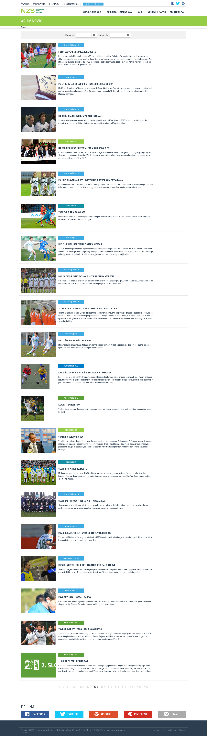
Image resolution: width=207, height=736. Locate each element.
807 (89, 686)
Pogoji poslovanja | (113, 730)
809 (103, 686)
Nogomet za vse (156, 11)
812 (124, 686)
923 (146, 686)
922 (139, 686)
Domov (23, 27)
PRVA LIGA (25, 4)
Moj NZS (175, 11)
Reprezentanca (92, 11)
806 (82, 686)
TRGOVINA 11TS (39, 4)
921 (132, 686)
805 (74, 686)
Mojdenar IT (174, 730)
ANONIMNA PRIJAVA (70, 4)
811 (117, 686)
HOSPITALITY (54, 4)
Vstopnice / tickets (93, 4)
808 (96, 686)
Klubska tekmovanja (119, 11)
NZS (139, 11)
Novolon (183, 730)
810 (110, 686)
